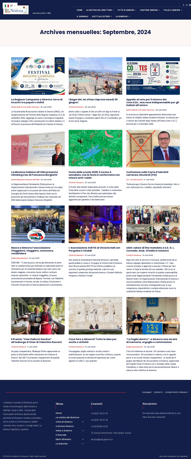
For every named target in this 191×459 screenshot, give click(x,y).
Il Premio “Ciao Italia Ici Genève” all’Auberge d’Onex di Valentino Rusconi (36, 340)
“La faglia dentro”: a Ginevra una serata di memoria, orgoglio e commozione (151, 340)
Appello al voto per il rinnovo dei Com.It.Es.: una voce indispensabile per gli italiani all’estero (152, 102)
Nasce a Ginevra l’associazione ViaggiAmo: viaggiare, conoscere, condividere (32, 250)
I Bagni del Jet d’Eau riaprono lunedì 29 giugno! (93, 101)
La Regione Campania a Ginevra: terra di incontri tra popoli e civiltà (36, 101)
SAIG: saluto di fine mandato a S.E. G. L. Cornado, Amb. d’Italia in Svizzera (150, 249)
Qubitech (184, 456)
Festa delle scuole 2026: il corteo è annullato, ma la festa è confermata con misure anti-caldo (94, 174)
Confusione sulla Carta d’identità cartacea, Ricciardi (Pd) (147, 173)
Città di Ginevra (76, 107)
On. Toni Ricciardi (134, 180)
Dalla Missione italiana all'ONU (25, 180)
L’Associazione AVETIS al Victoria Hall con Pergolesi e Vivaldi (94, 249)
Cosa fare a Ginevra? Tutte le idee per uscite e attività (93, 340)
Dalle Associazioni (19, 258)
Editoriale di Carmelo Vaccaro (25, 107)
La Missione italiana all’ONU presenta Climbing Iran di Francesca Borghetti (34, 173)
